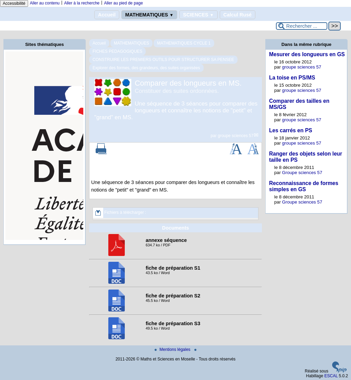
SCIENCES (198, 14)
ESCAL (331, 375)
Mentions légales (173, 349)
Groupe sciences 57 (302, 172)
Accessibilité (14, 3)
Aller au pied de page (123, 3)
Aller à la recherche (81, 3)
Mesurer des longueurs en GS (307, 54)
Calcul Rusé (237, 14)
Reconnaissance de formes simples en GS (303, 186)
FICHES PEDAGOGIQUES (117, 51)
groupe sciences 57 (235, 135)
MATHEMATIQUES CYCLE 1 (183, 43)
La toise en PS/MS (292, 78)
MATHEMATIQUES (149, 14)
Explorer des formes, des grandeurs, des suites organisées (146, 67)
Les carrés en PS (290, 130)
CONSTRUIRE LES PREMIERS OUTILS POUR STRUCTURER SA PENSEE (163, 59)
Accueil (107, 14)
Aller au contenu (45, 3)
